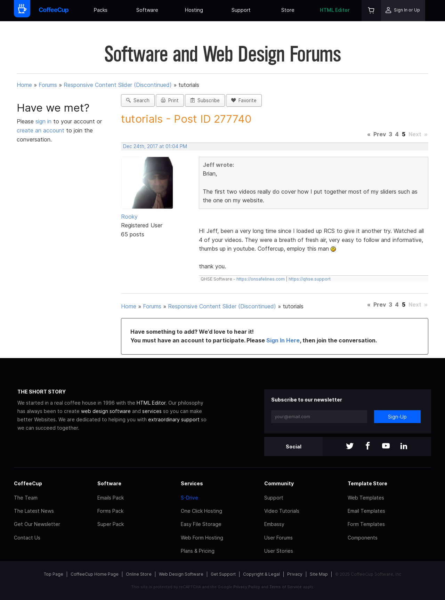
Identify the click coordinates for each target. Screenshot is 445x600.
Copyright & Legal (261, 574)
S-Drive (189, 498)
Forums (48, 84)
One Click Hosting (201, 511)
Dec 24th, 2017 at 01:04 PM (155, 146)
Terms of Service (285, 586)
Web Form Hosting (202, 538)
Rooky (129, 216)
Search (137, 100)
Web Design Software (181, 574)
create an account (40, 130)
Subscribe (205, 100)
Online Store (139, 574)
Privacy (294, 574)
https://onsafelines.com (260, 279)
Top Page (53, 574)
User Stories (278, 551)
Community (279, 483)
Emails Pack (110, 498)
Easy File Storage (201, 524)
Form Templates (366, 524)
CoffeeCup (28, 483)
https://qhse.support (310, 279)
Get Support (223, 574)
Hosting (194, 10)
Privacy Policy (246, 586)
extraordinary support (174, 419)
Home (24, 84)
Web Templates (366, 498)
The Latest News (34, 511)
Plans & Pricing (198, 551)
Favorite (244, 100)
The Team (26, 498)
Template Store (367, 483)
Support (241, 10)
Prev (379, 134)
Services (192, 483)
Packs (100, 10)
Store (287, 10)
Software (147, 10)
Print (170, 100)
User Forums (278, 538)
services (152, 411)
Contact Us (27, 538)
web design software (106, 411)
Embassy (274, 524)
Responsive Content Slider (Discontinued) (118, 84)
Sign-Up (397, 417)
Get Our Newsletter (37, 524)
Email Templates (366, 511)
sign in (44, 121)
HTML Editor (335, 10)
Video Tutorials (281, 511)
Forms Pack (110, 511)
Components (363, 538)
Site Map (319, 574)
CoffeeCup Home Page (95, 574)
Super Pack (110, 524)
